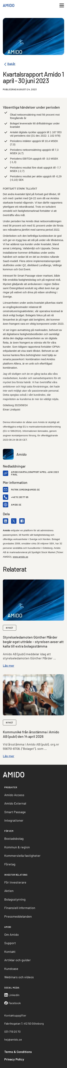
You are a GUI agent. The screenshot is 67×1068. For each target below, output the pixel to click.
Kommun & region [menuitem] (17, 847)
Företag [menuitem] (9, 864)
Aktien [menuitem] (9, 891)
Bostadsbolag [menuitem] (14, 838)
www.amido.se (20, 556)
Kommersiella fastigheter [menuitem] (22, 855)
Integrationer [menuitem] (13, 820)
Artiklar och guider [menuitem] (17, 960)
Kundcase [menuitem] (11, 969)
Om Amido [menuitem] (11, 934)
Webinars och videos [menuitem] (19, 977)
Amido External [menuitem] (15, 803)
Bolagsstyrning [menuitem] (15, 899)
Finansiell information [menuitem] (19, 908)
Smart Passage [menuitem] (15, 812)
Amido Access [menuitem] (14, 795)
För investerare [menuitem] (15, 882)
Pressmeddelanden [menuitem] (18, 916)
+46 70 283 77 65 (19, 497)
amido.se (16, 504)
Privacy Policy (14, 1059)
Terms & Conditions (18, 1051)
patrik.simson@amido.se (25, 489)
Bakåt (9, 64)
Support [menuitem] (10, 943)
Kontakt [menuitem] (10, 952)
